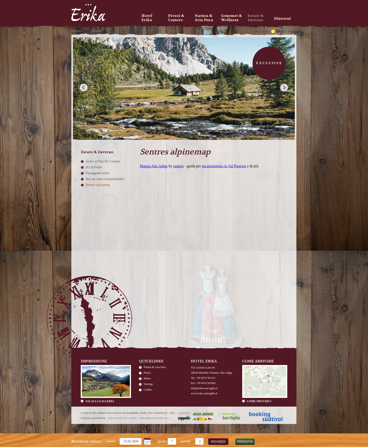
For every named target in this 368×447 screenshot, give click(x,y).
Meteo (147, 378)
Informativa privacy (154, 418)
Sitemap (148, 384)
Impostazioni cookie (122, 418)
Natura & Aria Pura (155, 367)
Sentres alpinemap (98, 185)
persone (185, 441)
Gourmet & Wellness (231, 18)
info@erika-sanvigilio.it (204, 388)
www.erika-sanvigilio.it (204, 393)
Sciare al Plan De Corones (103, 161)
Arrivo (111, 441)
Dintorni (282, 18)
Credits (148, 389)
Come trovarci (259, 401)
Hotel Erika (147, 18)
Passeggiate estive (97, 173)
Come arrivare (258, 361)
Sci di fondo (94, 167)
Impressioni (94, 361)
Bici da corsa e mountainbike (105, 179)
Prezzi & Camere (176, 18)
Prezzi (147, 372)
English (97, 30)
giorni (161, 441)
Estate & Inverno (256, 18)
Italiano (87, 30)
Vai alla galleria (99, 401)
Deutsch (76, 30)
